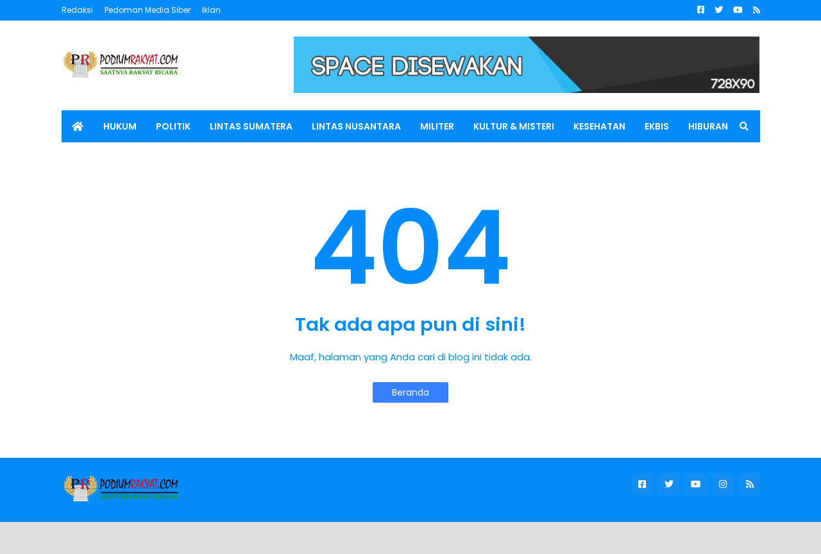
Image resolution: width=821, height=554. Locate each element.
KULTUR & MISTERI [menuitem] (513, 126)
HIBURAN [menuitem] (708, 126)
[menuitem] (78, 126)
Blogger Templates (151, 538)
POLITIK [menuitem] (173, 126)
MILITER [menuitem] (437, 126)
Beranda (410, 392)
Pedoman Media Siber (147, 9)
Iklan (211, 9)
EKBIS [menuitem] (657, 126)
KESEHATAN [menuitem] (599, 126)
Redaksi (77, 9)
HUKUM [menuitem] (120, 126)
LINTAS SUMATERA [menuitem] (251, 126)
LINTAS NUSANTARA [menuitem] (356, 126)
